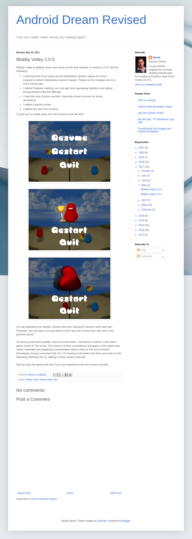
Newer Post (23, 493)
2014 (142, 225)
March (145, 205)
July (144, 175)
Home (70, 493)
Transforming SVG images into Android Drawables (154, 130)
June (144, 180)
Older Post (116, 493)
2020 (142, 152)
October (146, 170)
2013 (142, 230)
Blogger (126, 520)
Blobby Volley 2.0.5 (151, 189)
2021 (142, 147)
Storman (102, 520)
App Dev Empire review (150, 113)
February (147, 209)
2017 (142, 166)
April (144, 200)
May (144, 185)
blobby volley (32, 379)
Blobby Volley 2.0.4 (151, 194)
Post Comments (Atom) (44, 499)
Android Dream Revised (81, 20)
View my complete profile (148, 84)
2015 (142, 220)
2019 (142, 157)
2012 (142, 234)
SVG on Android (146, 100)
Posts (141, 250)
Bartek (156, 57)
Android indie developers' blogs (155, 106)
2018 (142, 161)
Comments (144, 256)
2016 (142, 215)
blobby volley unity (48, 379)
